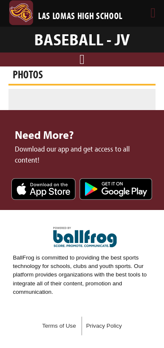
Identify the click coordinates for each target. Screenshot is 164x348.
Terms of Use (59, 326)
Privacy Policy (104, 326)
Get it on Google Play (115, 190)
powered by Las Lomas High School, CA (85, 237)
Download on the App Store (43, 190)
